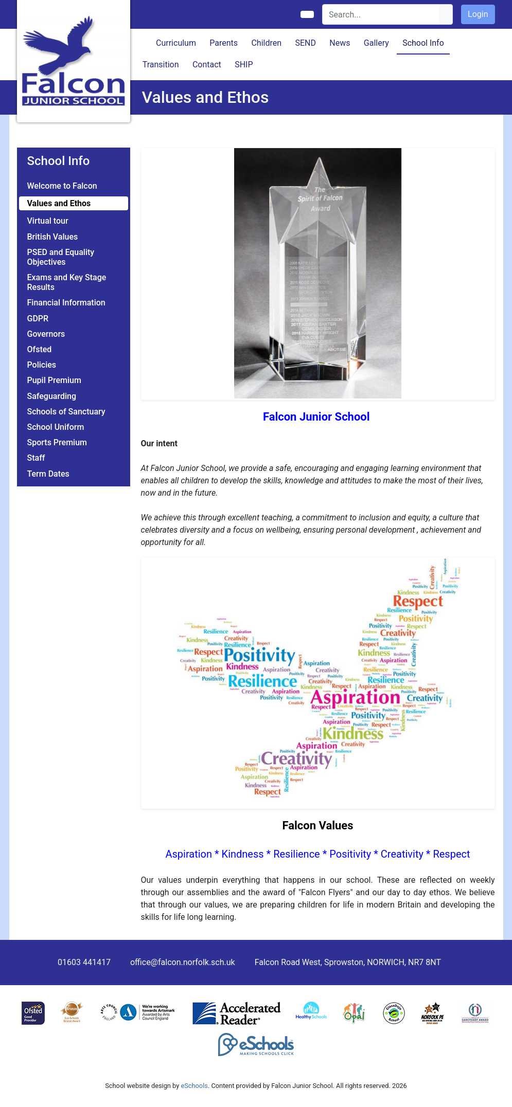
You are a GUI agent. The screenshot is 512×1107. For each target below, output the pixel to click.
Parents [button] (223, 43)
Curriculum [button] (176, 43)
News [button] (339, 43)
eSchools (194, 1086)
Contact (206, 64)
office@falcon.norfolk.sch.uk (182, 962)
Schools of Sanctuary (66, 411)
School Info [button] (423, 43)
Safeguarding (52, 396)
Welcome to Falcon (62, 186)
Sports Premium (57, 442)
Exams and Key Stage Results (67, 282)
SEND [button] (305, 43)
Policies (42, 365)
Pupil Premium (54, 380)
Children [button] (266, 43)
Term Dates (48, 474)
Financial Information (66, 302)
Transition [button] (161, 64)
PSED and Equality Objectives (61, 257)
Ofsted (39, 349)
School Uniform (55, 427)
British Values (52, 237)
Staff (36, 458)
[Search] (381, 14)
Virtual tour (47, 221)
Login (478, 14)
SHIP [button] (244, 64)
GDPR (38, 318)
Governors (46, 334)
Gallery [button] (376, 43)
